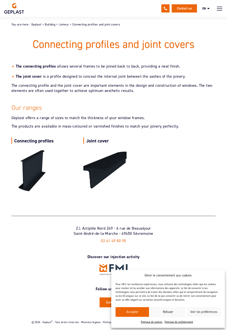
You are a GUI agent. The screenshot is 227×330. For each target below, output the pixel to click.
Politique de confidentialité (179, 322)
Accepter (132, 312)
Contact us (184, 8)
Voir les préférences (203, 312)
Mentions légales (91, 322)
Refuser (168, 312)
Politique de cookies (151, 322)
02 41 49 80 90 (165, 8)
